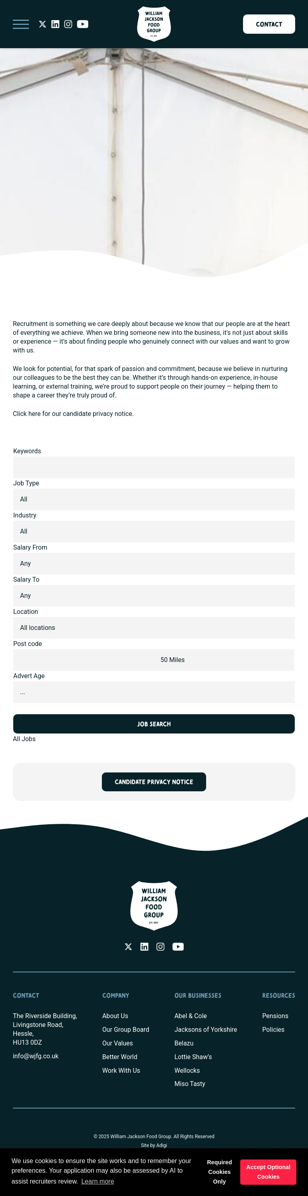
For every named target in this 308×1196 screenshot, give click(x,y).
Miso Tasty (189, 1084)
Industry (24, 515)
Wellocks (187, 1070)
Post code (27, 644)
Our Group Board (125, 1029)
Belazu (183, 1043)
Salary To (26, 579)
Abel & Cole (190, 1016)
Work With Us (121, 1070)
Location (25, 611)
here (34, 414)
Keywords (27, 451)
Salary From (30, 547)
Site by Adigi (154, 1146)
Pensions (275, 1016)
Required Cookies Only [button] (219, 1172)
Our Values (117, 1043)
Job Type (26, 483)
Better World (119, 1057)
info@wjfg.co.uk (36, 1056)
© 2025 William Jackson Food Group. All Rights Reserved (154, 1137)
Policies (273, 1029)
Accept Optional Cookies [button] (268, 1172)
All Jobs (24, 739)
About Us (115, 1016)
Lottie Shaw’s (193, 1057)
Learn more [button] (97, 1181)
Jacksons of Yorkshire (205, 1029)
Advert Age (29, 676)
